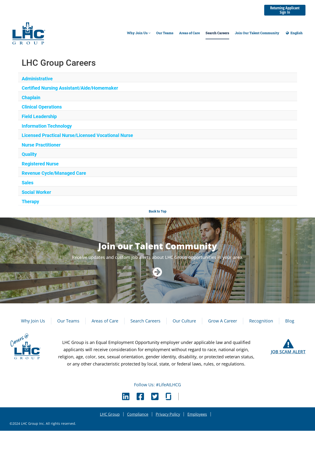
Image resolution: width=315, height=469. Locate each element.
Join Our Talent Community (257, 33)
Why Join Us (138, 33)
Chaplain (31, 97)
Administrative (37, 79)
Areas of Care (189, 33)
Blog (289, 321)
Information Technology (47, 126)
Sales (27, 182)
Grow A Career (222, 321)
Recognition (261, 321)
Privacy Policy (168, 414)
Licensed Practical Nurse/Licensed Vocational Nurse (77, 135)
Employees (197, 414)
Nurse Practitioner (41, 145)
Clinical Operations (42, 107)
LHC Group (110, 414)
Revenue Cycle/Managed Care (54, 173)
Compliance (137, 414)
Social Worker (36, 192)
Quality (29, 154)
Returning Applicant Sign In (285, 10)
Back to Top (157, 211)
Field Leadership (39, 116)
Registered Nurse (40, 164)
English (294, 35)
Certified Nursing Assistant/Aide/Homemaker (70, 88)
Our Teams (164, 33)
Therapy (30, 201)
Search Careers (217, 33)
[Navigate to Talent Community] (157, 271)
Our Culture (184, 321)
